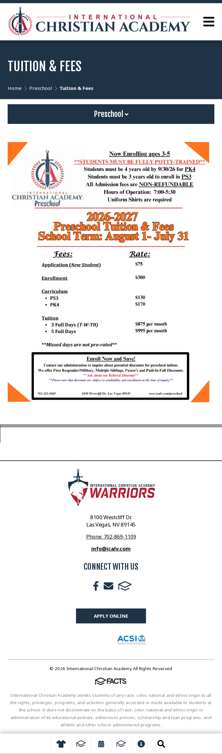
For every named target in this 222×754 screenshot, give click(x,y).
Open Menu (208, 21)
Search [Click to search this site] (161, 744)
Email (108, 586)
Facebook (96, 586)
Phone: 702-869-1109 (111, 536)
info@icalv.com (111, 548)
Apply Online (111, 616)
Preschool (111, 114)
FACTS (125, 586)
